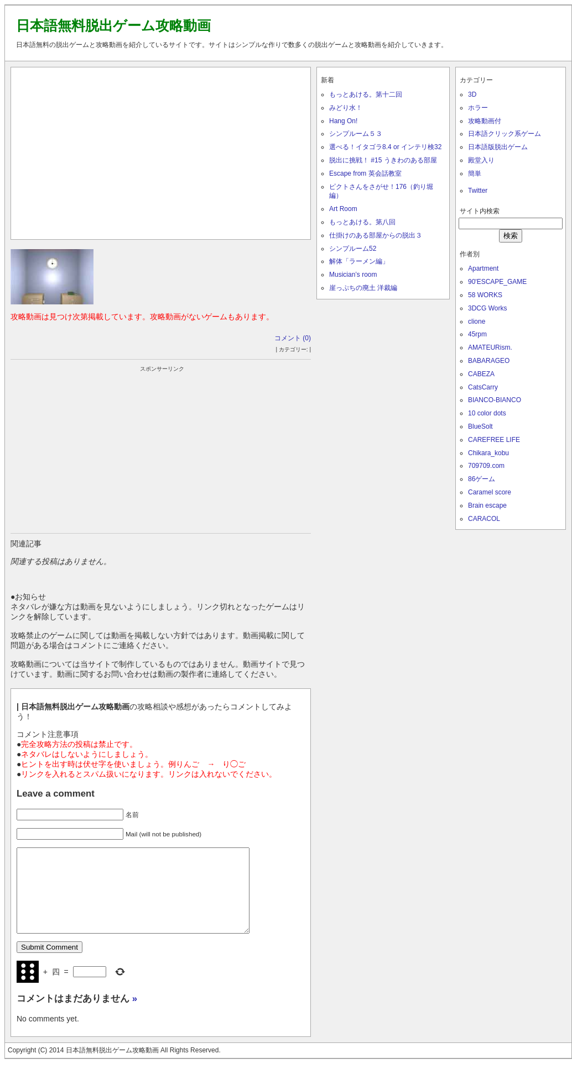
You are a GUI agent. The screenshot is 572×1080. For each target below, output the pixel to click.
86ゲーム (481, 479)
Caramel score (489, 492)
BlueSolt (480, 426)
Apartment (483, 268)
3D (472, 94)
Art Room (343, 209)
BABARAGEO (488, 361)
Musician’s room (353, 274)
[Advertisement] (161, 150)
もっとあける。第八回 (362, 222)
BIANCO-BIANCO (494, 400)
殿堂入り (481, 160)
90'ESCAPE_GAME (497, 282)
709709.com (486, 466)
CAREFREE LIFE (494, 440)
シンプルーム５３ (355, 134)
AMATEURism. (490, 347)
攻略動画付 (484, 121)
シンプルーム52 (352, 248)
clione (476, 321)
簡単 (474, 173)
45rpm (477, 334)
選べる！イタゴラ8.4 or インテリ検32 (385, 147)
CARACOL (484, 519)
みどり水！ (345, 108)
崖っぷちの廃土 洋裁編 (363, 288)
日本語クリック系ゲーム (504, 134)
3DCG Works (487, 308)
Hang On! (343, 121)
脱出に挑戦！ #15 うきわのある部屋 (383, 160)
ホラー (478, 108)
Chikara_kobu (488, 453)
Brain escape (487, 505)
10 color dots (487, 413)
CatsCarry (483, 387)
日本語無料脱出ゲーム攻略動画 (113, 25)
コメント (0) (292, 338)
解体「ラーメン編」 (359, 261)
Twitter (477, 190)
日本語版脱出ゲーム (498, 147)
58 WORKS (485, 295)
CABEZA (481, 374)
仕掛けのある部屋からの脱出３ (375, 235)
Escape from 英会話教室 (365, 173)
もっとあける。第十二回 (365, 94)
